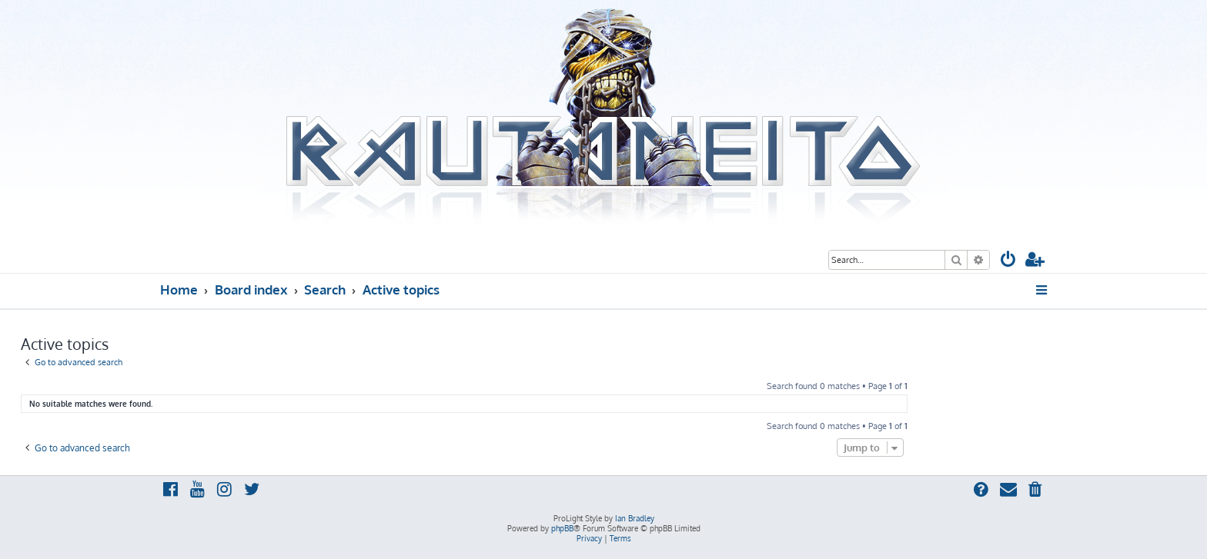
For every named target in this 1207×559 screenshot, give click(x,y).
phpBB (562, 528)
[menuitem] (1008, 261)
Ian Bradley (634, 518)
